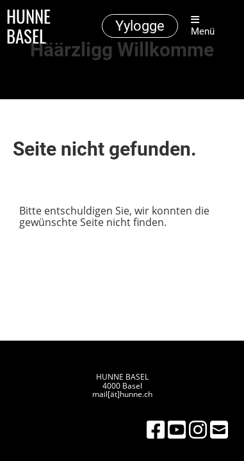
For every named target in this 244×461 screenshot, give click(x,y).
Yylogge (140, 26)
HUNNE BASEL (28, 25)
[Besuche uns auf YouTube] (177, 429)
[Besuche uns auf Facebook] (156, 429)
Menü (203, 26)
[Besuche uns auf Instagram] (198, 429)
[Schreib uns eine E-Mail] (219, 429)
